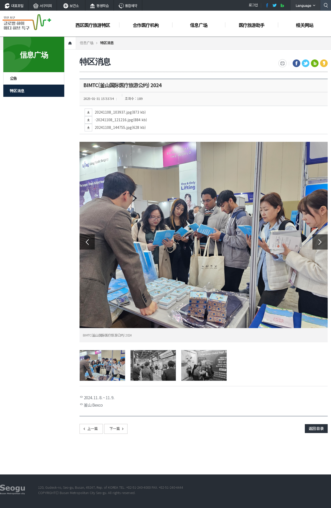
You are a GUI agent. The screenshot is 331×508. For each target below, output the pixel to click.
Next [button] (320, 242)
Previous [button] (87, 242)
